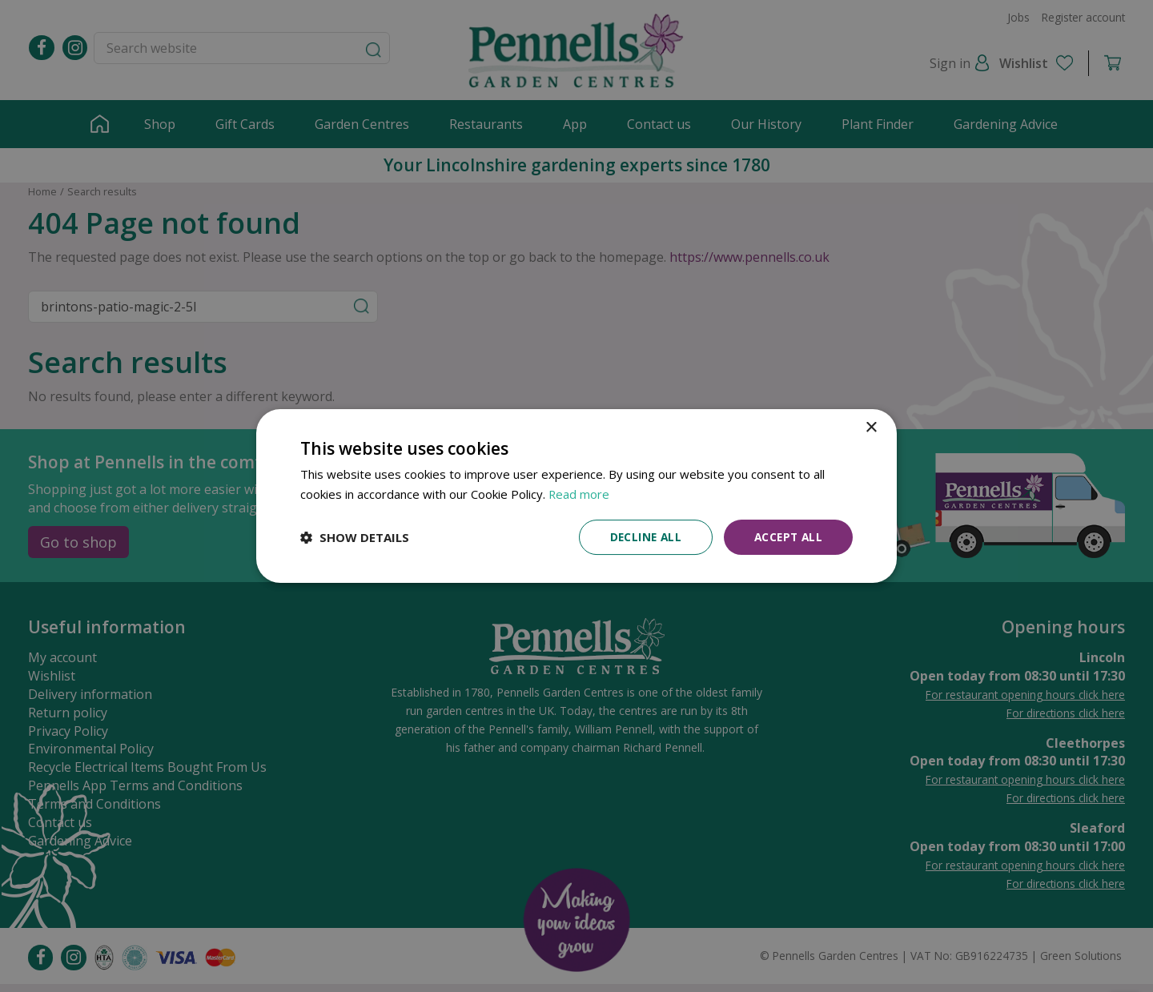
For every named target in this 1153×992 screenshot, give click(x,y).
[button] (354, 537)
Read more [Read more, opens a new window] (579, 493)
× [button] (871, 427)
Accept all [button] (786, 536)
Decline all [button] (641, 536)
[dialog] (576, 496)
